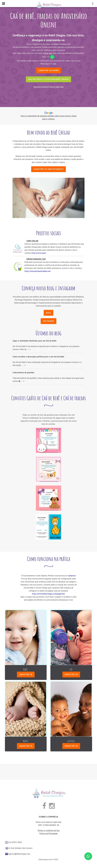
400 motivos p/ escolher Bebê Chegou (48, 79)
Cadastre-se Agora (48, 70)
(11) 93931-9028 (15, 842)
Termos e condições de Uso (49, 830)
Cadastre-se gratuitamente (48, 169)
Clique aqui (47, 53)
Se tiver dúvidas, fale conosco (20, 848)
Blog (48, 313)
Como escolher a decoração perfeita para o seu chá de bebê (38, 356)
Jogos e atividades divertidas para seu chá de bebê (34, 341)
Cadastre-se (25, 674)
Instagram (48, 321)
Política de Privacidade (48, 833)
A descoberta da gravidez (23, 372)
